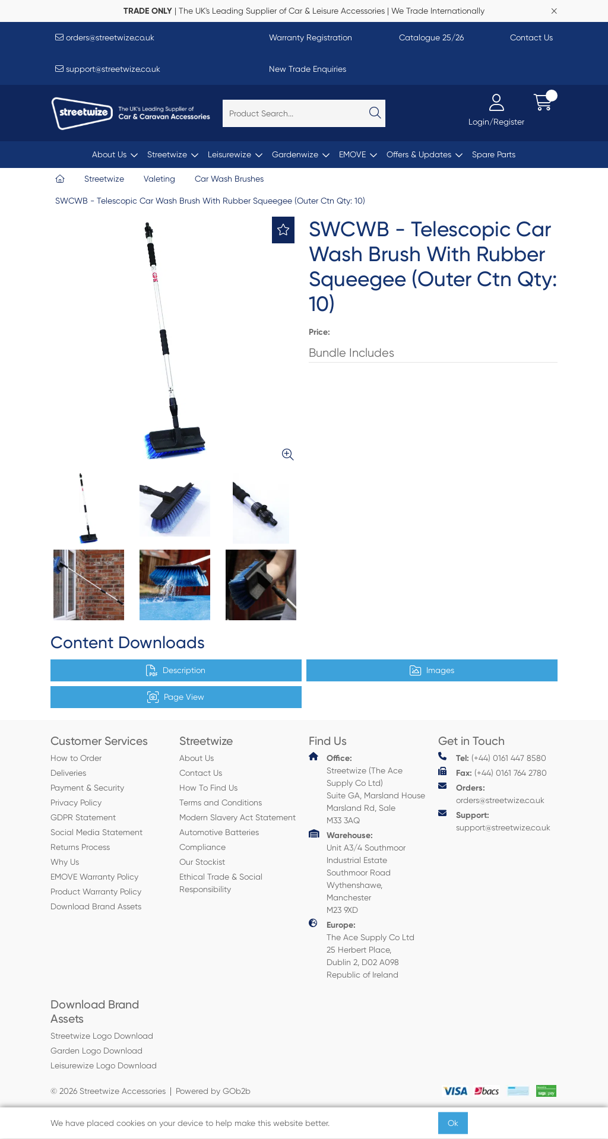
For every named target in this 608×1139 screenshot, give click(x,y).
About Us (109, 154)
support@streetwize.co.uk (107, 69)
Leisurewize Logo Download (103, 1065)
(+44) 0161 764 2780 (492, 772)
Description (175, 671)
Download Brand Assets (95, 906)
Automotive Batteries (219, 832)
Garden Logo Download (96, 1050)
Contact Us (531, 37)
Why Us (64, 862)
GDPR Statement (83, 817)
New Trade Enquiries (307, 69)
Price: (319, 332)
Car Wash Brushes (229, 178)
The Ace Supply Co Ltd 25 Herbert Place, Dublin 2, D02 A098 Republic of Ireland (361, 949)
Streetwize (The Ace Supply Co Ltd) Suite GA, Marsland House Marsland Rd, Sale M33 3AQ (367, 788)
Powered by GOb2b (213, 1091)
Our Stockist (202, 862)
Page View (175, 697)
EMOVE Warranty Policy (94, 876)
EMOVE (352, 154)
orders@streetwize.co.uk (104, 37)
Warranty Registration (310, 37)
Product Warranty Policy (95, 891)
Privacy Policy (76, 802)
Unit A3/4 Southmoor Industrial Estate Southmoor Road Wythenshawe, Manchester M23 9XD (357, 872)
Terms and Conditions (220, 802)
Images (432, 671)
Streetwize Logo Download (101, 1035)
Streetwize (167, 154)
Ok (453, 1123)
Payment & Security (87, 787)
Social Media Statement (96, 832)
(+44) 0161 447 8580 (492, 757)
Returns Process (80, 847)
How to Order (76, 758)
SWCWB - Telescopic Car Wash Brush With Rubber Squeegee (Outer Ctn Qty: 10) (210, 200)
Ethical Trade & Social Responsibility (220, 883)
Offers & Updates (419, 154)
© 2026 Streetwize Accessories (108, 1091)
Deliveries (68, 773)
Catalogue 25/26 (431, 37)
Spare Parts (493, 154)
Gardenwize (295, 154)
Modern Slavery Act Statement (237, 817)
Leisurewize (229, 154)
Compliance (202, 847)
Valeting (159, 178)
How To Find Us (208, 787)
